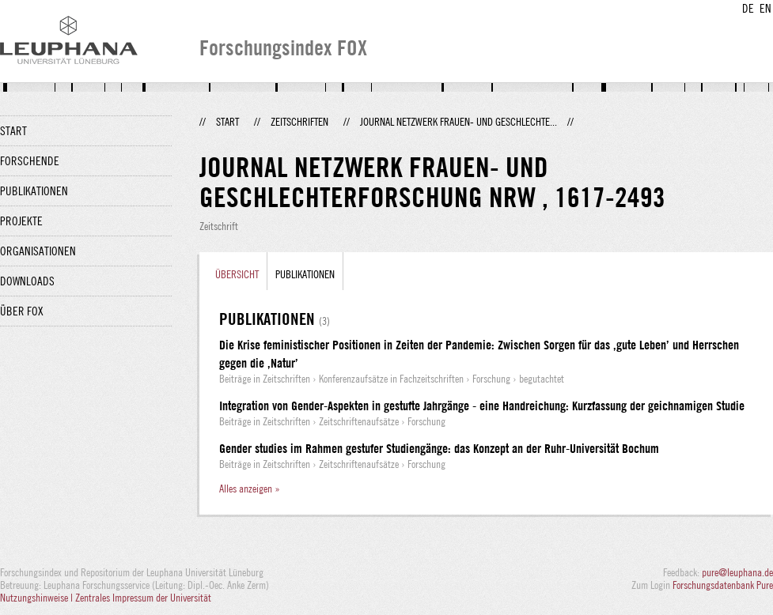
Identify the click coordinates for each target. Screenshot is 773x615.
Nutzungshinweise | (37, 597)
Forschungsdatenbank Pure (723, 585)
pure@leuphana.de (737, 572)
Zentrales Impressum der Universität (143, 597)
